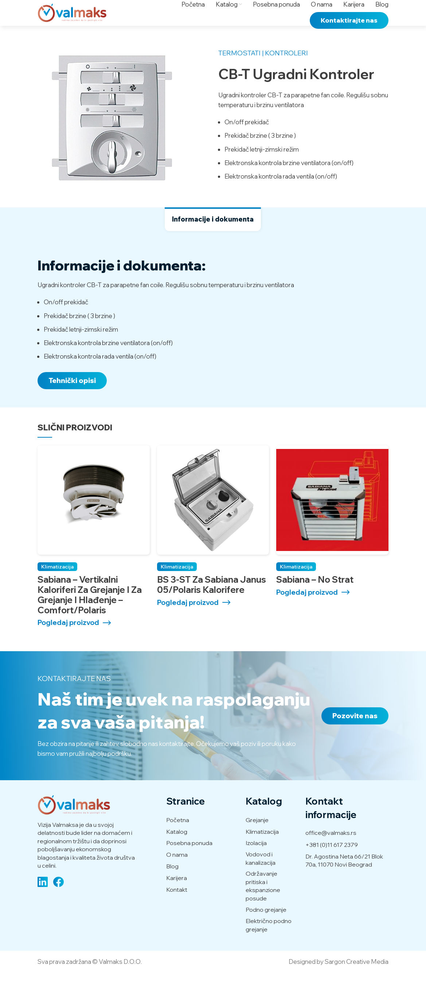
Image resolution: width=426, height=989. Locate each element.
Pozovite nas (355, 731)
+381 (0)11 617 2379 (331, 860)
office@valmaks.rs (330, 848)
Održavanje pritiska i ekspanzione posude (263, 902)
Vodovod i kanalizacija (260, 874)
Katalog (176, 847)
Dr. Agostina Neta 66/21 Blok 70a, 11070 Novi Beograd (344, 876)
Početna (177, 836)
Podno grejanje (266, 926)
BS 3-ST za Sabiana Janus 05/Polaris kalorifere (211, 600)
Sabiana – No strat (314, 595)
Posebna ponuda (189, 859)
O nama (177, 870)
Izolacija (256, 859)
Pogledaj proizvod (68, 638)
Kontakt (176, 905)
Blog (172, 882)
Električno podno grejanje (269, 941)
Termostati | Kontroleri (263, 69)
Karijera (176, 894)
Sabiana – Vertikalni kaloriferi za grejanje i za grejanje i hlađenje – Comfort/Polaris (90, 610)
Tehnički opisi (72, 396)
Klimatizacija (57, 582)
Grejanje (257, 836)
